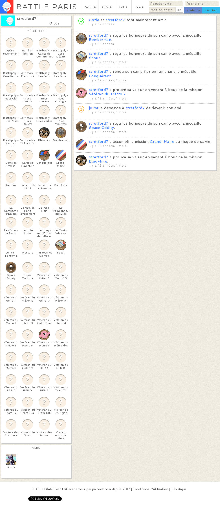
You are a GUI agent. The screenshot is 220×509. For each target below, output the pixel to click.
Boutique (180, 489)
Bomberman (100, 39)
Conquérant (100, 76)
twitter (211, 10)
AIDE (140, 6)
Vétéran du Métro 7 (107, 94)
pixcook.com (101, 489)
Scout (94, 58)
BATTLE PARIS (46, 6)
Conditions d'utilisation (150, 489)
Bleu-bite (98, 161)
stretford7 (27, 18)
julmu (94, 108)
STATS (106, 6)
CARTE (90, 6)
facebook (193, 10)
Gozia (94, 20)
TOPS (123, 6)
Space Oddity (101, 128)
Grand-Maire (162, 141)
